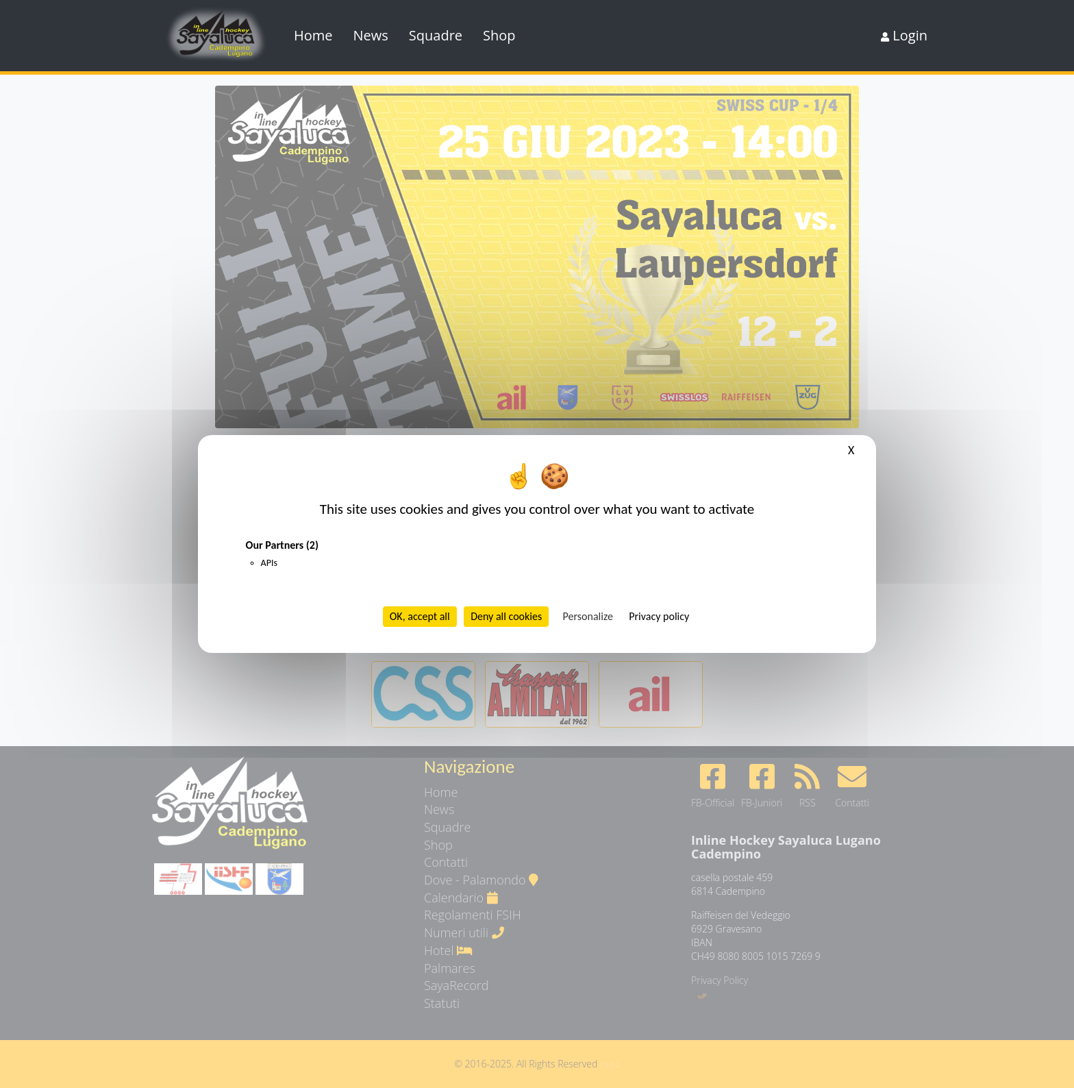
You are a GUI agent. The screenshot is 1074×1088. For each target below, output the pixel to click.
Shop (499, 35)
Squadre (435, 35)
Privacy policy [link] (659, 616)
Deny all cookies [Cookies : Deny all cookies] (506, 616)
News (370, 35)
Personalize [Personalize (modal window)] (588, 616)
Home (313, 35)
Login (904, 35)
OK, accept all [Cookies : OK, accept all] (420, 616)
